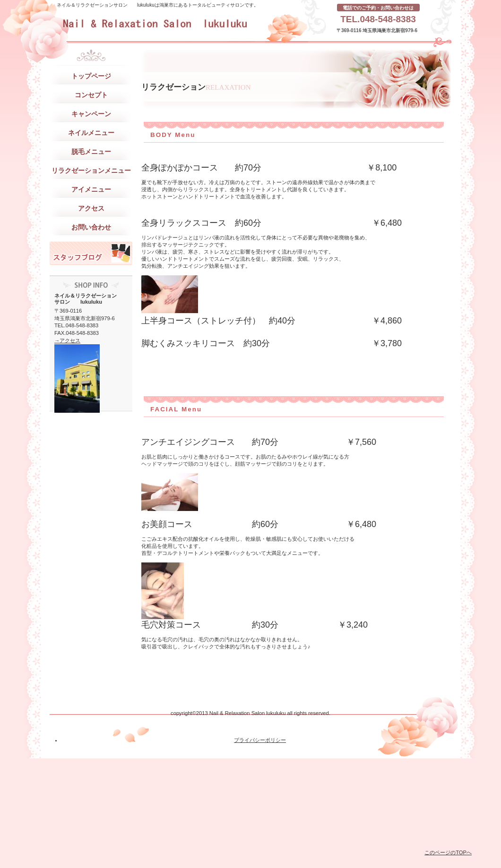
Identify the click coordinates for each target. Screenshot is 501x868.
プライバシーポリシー (260, 740)
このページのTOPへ (448, 852)
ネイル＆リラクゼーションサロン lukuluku (184, 23)
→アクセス (67, 340)
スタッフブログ (91, 253)
